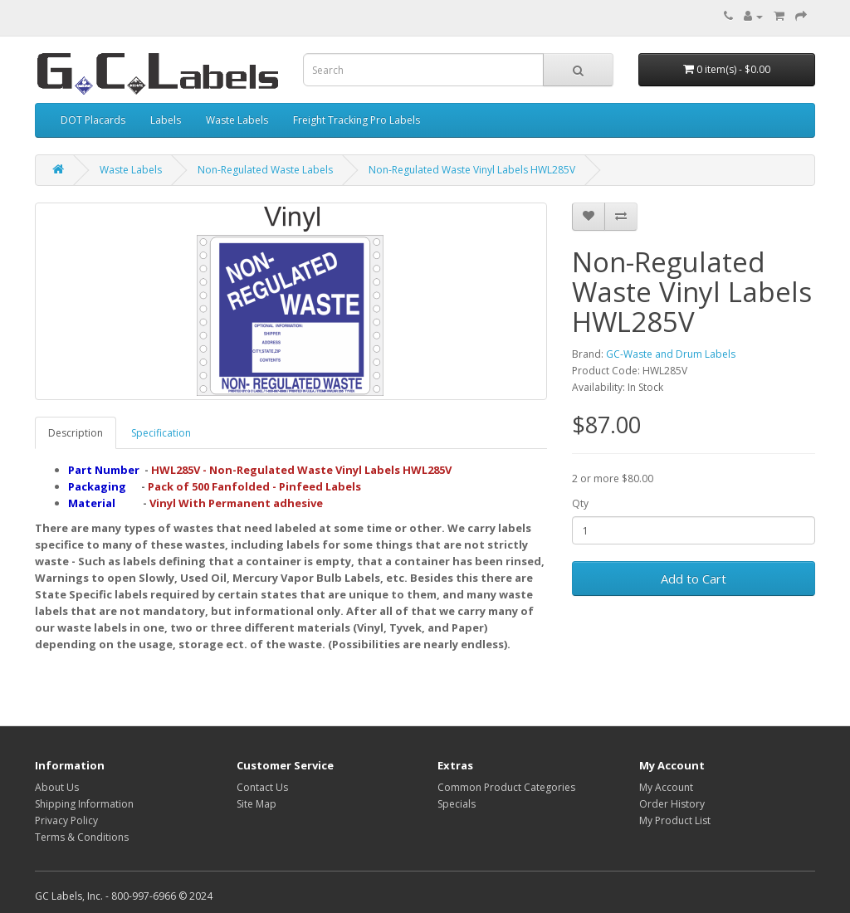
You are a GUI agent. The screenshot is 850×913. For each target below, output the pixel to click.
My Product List (675, 820)
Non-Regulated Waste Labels (265, 170)
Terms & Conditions (82, 837)
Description (75, 433)
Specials (456, 804)
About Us (57, 787)
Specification (161, 433)
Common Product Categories (506, 787)
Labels (165, 120)
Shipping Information (84, 804)
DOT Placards (93, 120)
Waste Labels (237, 120)
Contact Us (262, 787)
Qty (580, 503)
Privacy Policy (66, 820)
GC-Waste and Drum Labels (670, 354)
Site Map (256, 804)
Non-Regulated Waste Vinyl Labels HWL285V (472, 170)
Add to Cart (693, 578)
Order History (672, 804)
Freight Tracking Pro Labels (356, 120)
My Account (666, 787)
